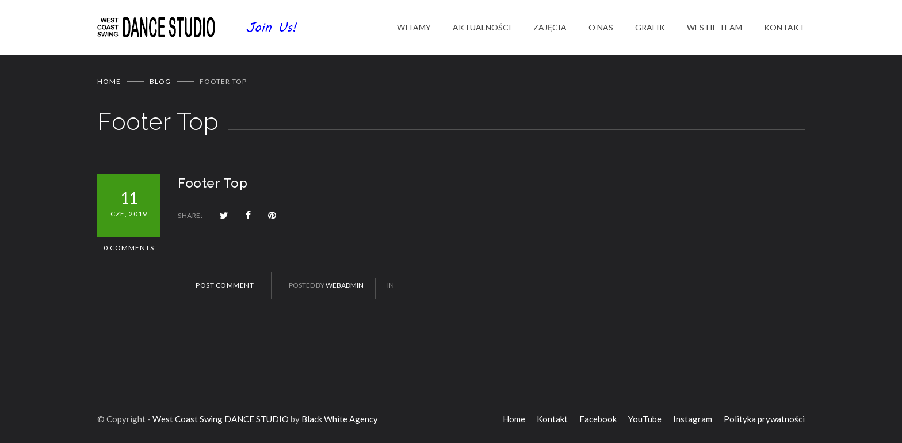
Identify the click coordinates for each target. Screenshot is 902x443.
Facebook (598, 419)
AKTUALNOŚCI (482, 27)
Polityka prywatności (764, 419)
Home (109, 81)
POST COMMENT (225, 285)
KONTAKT (784, 27)
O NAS (600, 27)
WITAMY (414, 27)
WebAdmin (345, 285)
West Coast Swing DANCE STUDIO (220, 419)
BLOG (160, 81)
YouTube (645, 419)
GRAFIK (650, 27)
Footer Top (212, 182)
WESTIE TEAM (714, 27)
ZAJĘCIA (550, 27)
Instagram (692, 419)
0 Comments (129, 247)
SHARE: (190, 215)
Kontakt (552, 419)
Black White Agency (339, 419)
